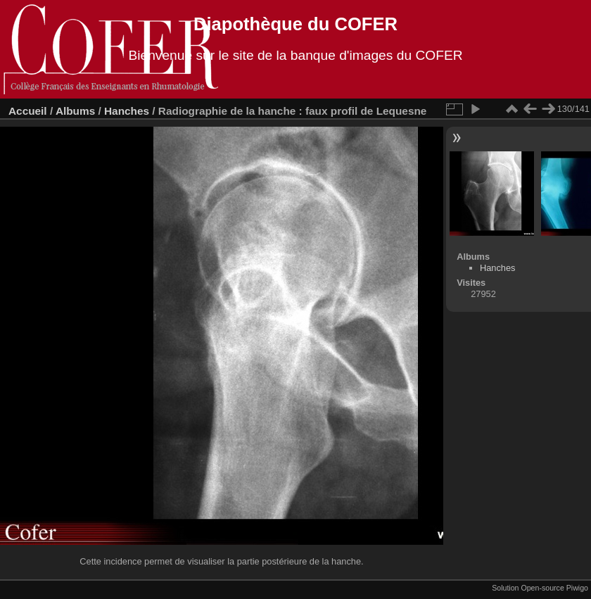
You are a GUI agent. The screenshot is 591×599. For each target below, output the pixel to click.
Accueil (27, 111)
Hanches (126, 111)
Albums (75, 111)
